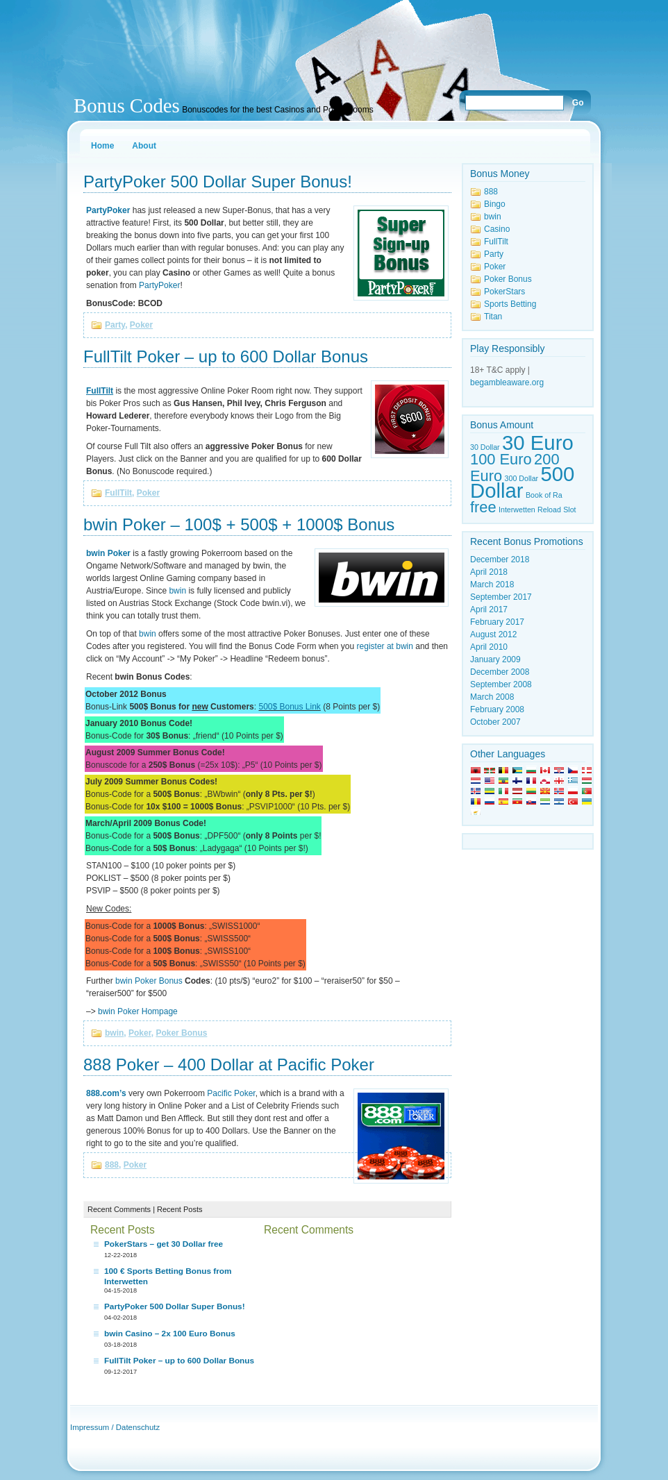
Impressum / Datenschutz (115, 1427)
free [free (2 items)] (483, 507)
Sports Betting (510, 304)
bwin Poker (108, 553)
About (144, 146)
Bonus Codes (127, 105)
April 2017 (489, 609)
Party (115, 325)
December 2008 (499, 672)
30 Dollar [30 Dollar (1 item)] (485, 447)
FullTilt (118, 493)
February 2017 (497, 622)
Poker (141, 325)
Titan (493, 316)
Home (102, 146)
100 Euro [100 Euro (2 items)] (501, 459)
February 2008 (497, 709)
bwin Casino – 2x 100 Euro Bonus (169, 1333)
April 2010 (489, 647)
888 (112, 1165)
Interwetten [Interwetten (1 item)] (517, 509)
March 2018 (492, 584)
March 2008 (492, 697)
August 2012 (493, 634)
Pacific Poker (231, 1093)
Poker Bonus (181, 1033)
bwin (177, 591)
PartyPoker (159, 285)
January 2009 (495, 659)
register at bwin (385, 646)
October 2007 (495, 722)
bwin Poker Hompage (138, 1011)
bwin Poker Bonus (149, 981)
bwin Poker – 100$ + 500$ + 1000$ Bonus (238, 524)
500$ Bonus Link (289, 707)
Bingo (495, 204)
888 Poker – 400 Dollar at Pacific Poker (228, 1064)
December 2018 (499, 559)
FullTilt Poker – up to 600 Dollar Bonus (225, 356)
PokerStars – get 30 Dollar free (163, 1244)
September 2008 (501, 684)
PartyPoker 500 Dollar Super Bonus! (217, 181)
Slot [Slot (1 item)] (569, 509)
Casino (497, 229)
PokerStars (504, 291)
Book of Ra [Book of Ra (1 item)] (544, 495)
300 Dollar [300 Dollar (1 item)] (522, 478)
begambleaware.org (507, 382)
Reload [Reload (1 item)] (549, 509)
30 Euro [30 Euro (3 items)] (538, 442)
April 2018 (489, 572)
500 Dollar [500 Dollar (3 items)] (522, 482)
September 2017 (501, 597)
